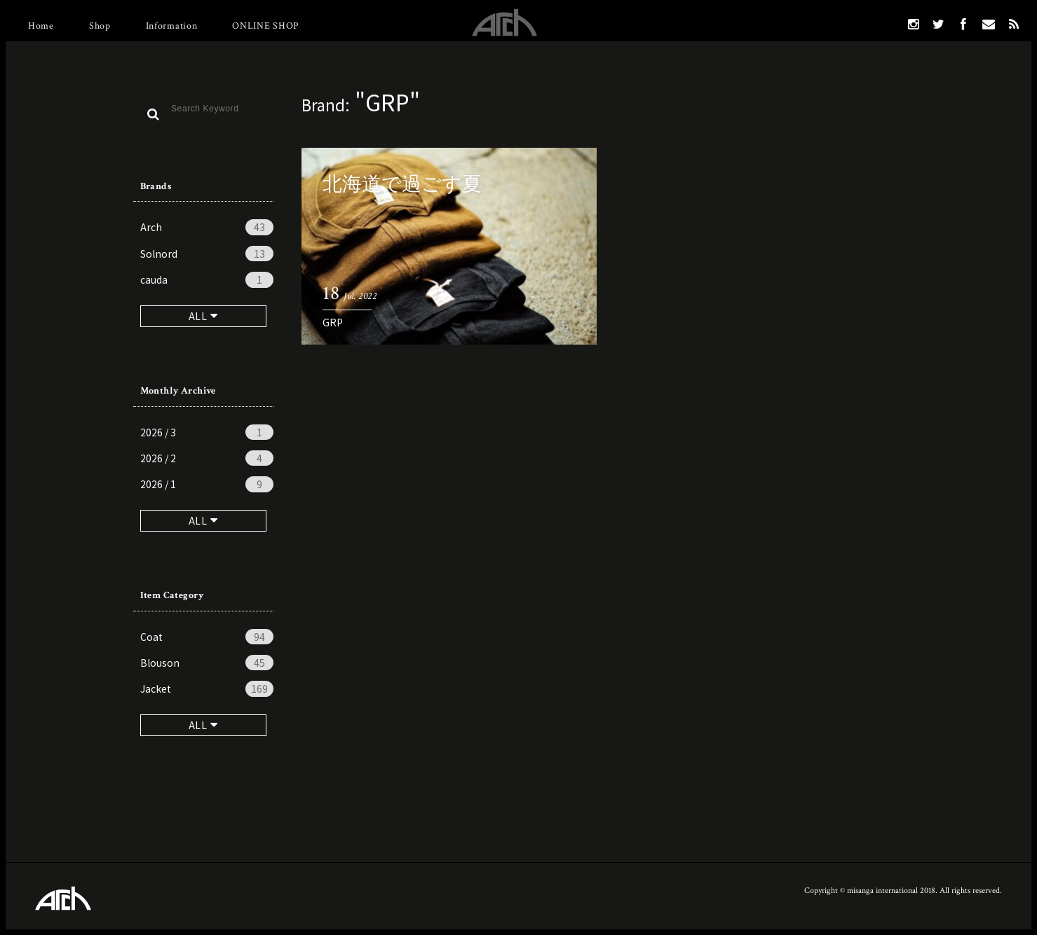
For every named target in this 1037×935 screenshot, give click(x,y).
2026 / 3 (206, 432)
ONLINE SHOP (265, 26)
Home (41, 26)
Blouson (206, 662)
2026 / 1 (206, 484)
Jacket (206, 688)
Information (172, 26)
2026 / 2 (206, 458)
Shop (100, 26)
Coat (206, 636)
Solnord (206, 253)
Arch (206, 227)
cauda (206, 279)
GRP (333, 322)
